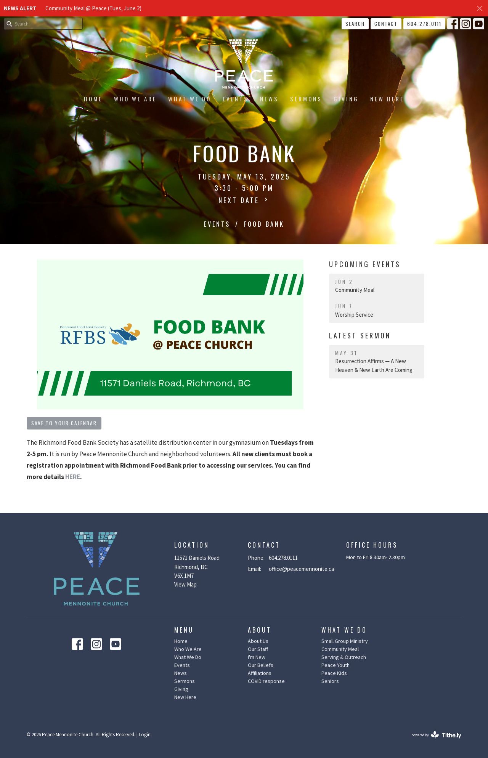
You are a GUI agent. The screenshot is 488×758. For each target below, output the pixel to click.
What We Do (189, 99)
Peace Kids (334, 673)
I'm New (256, 657)
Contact (386, 23)
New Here (387, 99)
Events (236, 99)
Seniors (330, 681)
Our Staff (258, 649)
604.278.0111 (424, 23)
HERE (72, 477)
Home (93, 99)
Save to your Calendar (64, 423)
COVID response (266, 681)
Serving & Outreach (343, 657)
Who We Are (135, 99)
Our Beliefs (260, 665)
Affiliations (259, 673)
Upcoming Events (365, 264)
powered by (436, 735)
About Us (258, 641)
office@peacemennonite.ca (301, 568)
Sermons (306, 99)
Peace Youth (335, 665)
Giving (346, 99)
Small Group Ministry (344, 641)
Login (145, 734)
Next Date (244, 200)
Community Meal (340, 649)
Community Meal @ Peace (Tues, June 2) (93, 8)
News (269, 99)
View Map (185, 584)
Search (355, 23)
